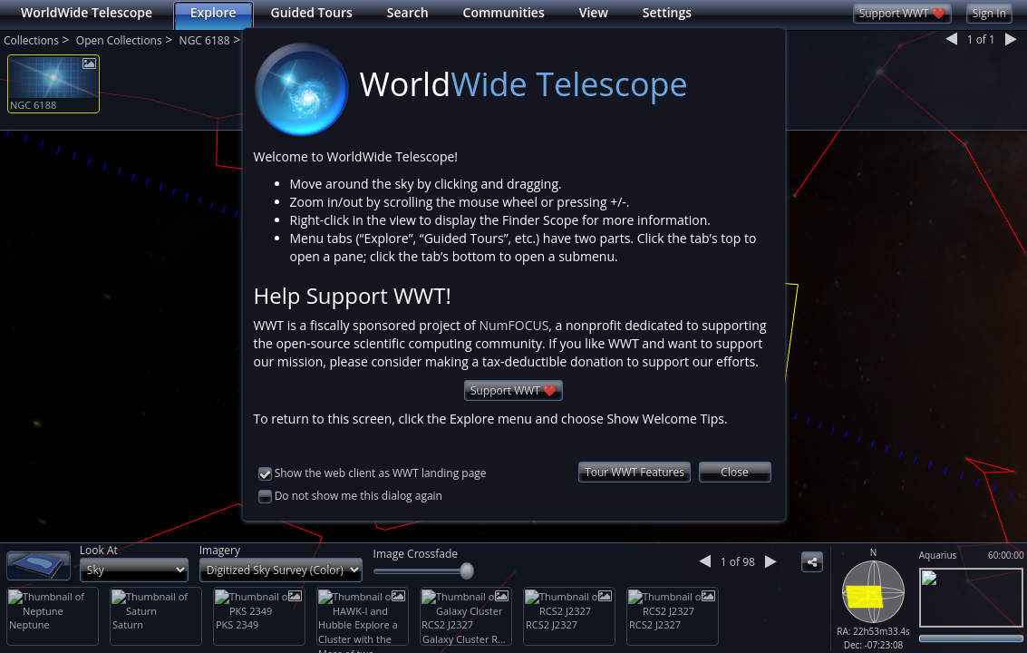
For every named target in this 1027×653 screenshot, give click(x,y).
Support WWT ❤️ (513, 371)
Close (734, 453)
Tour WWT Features (634, 453)
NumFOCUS (513, 306)
